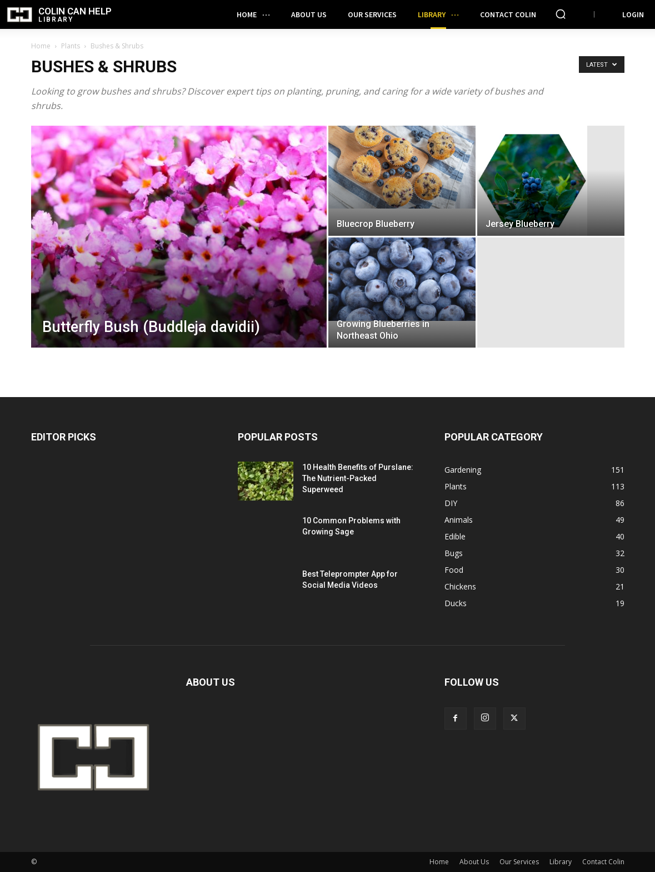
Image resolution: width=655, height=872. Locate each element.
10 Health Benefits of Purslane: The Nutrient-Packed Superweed (357, 478)
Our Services (519, 861)
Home (41, 46)
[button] (560, 13)
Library (560, 861)
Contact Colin (603, 861)
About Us (474, 861)
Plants (70, 46)
